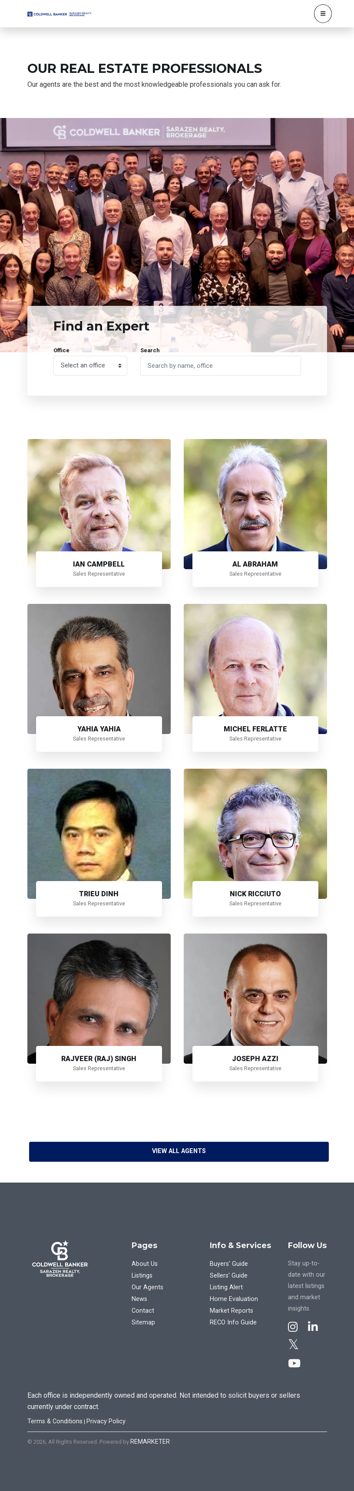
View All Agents (179, 1151)
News (139, 1299)
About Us (145, 1264)
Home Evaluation (234, 1299)
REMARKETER (150, 1441)
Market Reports (231, 1310)
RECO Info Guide (233, 1322)
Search (149, 350)
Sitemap (143, 1322)
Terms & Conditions (55, 1421)
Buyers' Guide (229, 1264)
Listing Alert (226, 1287)
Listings (142, 1275)
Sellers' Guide (229, 1275)
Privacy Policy (106, 1421)
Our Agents (147, 1287)
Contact (143, 1310)
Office (61, 350)
